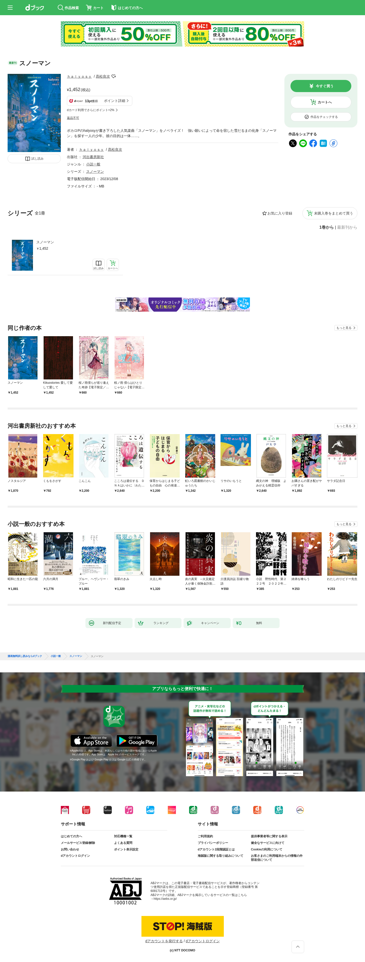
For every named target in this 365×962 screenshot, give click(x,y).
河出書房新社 (93, 157)
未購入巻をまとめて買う (333, 213)
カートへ (325, 102)
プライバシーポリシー (213, 843)
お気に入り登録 (279, 213)
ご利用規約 (205, 836)
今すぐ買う (325, 86)
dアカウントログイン (75, 856)
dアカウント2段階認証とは (216, 849)
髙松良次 (103, 76)
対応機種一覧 (123, 836)
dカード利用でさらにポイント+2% (90, 110)
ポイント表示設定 (126, 849)
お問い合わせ (70, 849)
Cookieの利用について (266, 849)
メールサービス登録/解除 (78, 843)
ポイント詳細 (114, 101)
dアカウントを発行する (164, 941)
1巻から (326, 227)
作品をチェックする (324, 117)
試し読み (37, 158)
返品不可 (73, 118)
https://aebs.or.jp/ (165, 899)
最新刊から (347, 227)
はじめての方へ (71, 836)
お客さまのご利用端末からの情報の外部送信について (277, 858)
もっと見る (344, 328)
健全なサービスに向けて (267, 843)
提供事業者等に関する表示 (269, 836)
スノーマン (45, 242)
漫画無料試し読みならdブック (25, 656)
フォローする (113, 76)
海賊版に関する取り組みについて (220, 856)
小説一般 (93, 164)
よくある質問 (123, 843)
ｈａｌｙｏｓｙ (79, 76)
